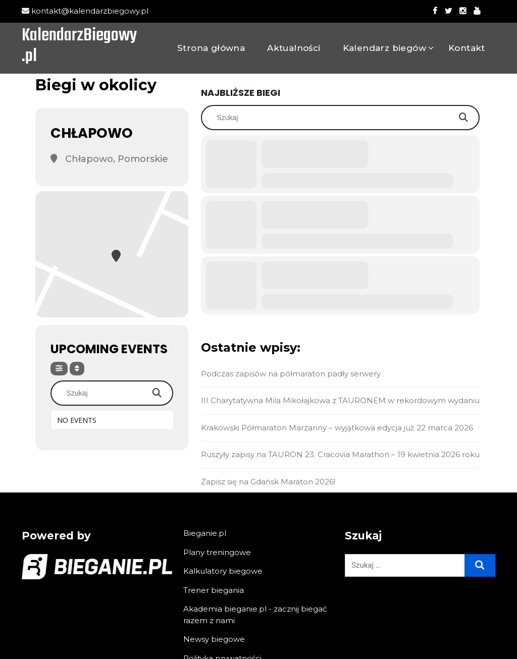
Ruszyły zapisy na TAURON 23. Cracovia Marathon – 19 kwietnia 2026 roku (340, 454)
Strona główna (211, 48)
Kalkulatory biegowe (223, 571)
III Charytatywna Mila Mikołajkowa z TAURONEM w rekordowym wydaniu (340, 400)
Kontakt (466, 48)
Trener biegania (213, 590)
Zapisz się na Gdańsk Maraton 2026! (268, 481)
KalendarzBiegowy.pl (79, 47)
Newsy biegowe (214, 639)
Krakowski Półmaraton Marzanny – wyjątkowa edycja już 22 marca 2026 (337, 427)
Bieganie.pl (204, 533)
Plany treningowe (217, 552)
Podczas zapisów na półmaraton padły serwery (291, 373)
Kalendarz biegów (384, 48)
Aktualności (293, 48)
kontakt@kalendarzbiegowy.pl (85, 11)
